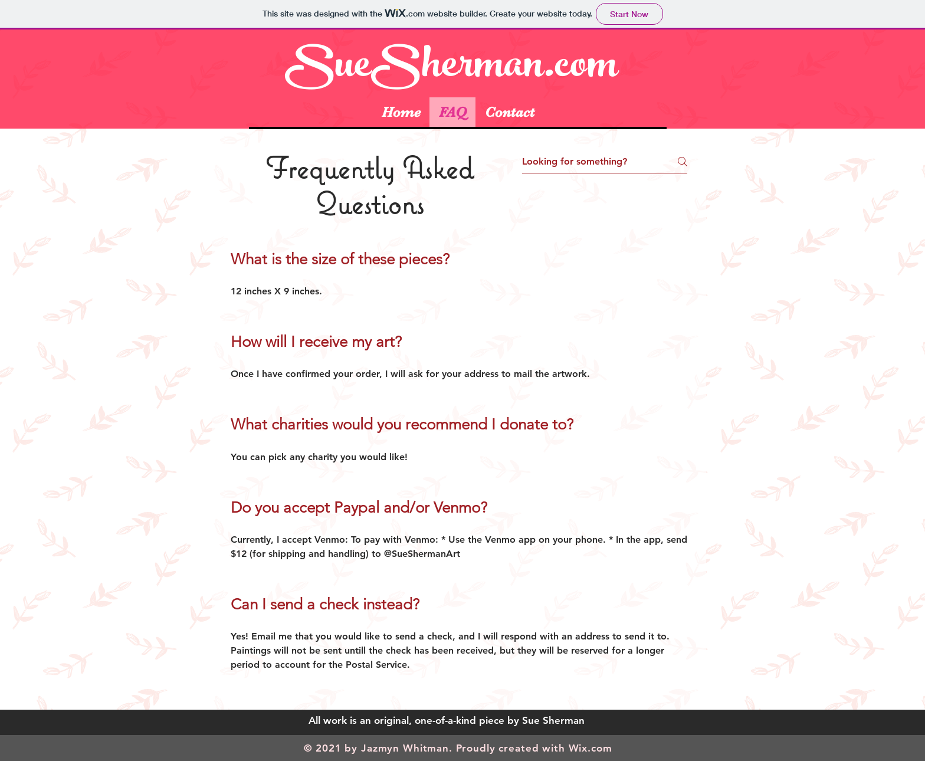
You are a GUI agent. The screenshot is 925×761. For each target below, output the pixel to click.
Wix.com (590, 748)
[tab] (459, 470)
